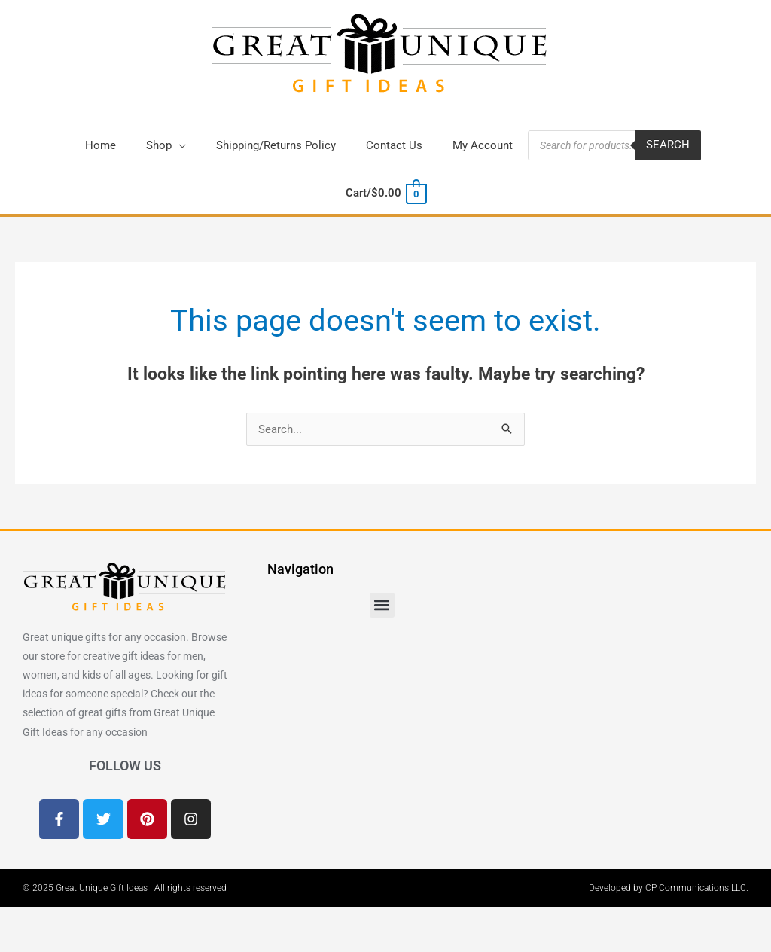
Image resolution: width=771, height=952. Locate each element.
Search (668, 145)
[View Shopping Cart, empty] (385, 193)
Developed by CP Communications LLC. (668, 888)
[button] (166, 145)
